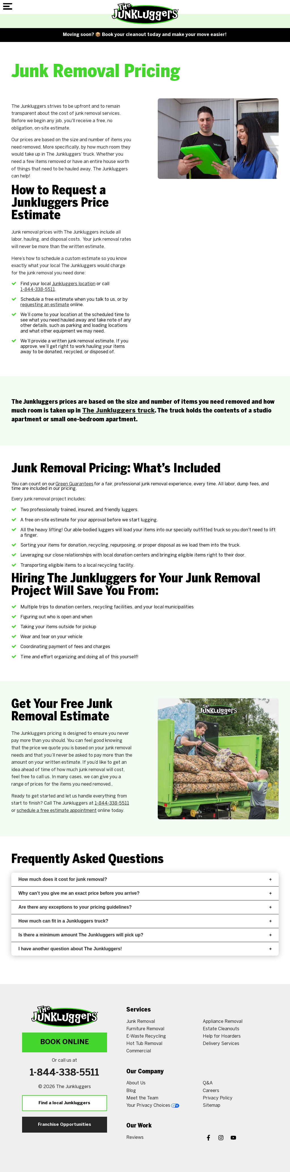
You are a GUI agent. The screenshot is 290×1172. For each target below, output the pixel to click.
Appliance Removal (222, 1021)
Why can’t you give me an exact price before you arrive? (145, 893)
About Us (136, 1083)
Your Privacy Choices (152, 1105)
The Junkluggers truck (118, 411)
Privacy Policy (218, 1098)
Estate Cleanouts (221, 1029)
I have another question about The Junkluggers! (145, 948)
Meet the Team (142, 1098)
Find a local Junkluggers (64, 1103)
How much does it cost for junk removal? (145, 879)
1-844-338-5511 (37, 289)
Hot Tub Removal (144, 1044)
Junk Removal (140, 1021)
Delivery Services (221, 1044)
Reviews (135, 1137)
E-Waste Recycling (146, 1036)
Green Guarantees (74, 484)
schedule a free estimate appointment (57, 811)
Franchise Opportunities (64, 1125)
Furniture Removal (145, 1029)
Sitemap (211, 1105)
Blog (131, 1091)
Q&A (208, 1083)
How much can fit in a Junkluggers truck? (145, 921)
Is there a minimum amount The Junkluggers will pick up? (145, 934)
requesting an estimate (44, 305)
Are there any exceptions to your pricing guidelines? (145, 907)
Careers (211, 1091)
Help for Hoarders (222, 1036)
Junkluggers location (73, 284)
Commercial (138, 1051)
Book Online (64, 1042)
